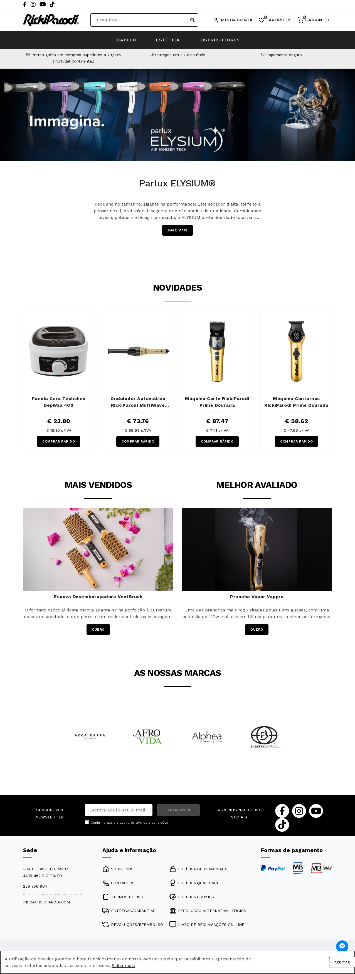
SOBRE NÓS (118, 869)
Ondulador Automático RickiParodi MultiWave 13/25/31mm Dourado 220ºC (138, 402)
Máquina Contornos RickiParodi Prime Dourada (296, 402)
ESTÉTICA (168, 40)
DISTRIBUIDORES (219, 40)
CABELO (127, 40)
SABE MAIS (177, 230)
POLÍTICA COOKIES (191, 896)
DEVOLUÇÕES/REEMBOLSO (132, 924)
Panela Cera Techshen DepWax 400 (59, 402)
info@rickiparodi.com (46, 902)
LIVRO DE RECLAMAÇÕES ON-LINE (206, 924)
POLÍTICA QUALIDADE (194, 883)
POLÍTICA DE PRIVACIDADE (199, 869)
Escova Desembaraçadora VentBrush (98, 596)
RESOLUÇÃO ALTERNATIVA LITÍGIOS (207, 910)
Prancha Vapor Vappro (256, 596)
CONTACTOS (118, 883)
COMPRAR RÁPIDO (58, 441)
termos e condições (152, 823)
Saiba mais (123, 965)
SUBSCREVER (178, 810)
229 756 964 (35, 886)
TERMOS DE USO (122, 896)
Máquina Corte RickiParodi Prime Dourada (217, 402)
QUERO (98, 629)
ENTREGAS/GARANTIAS (129, 910)
